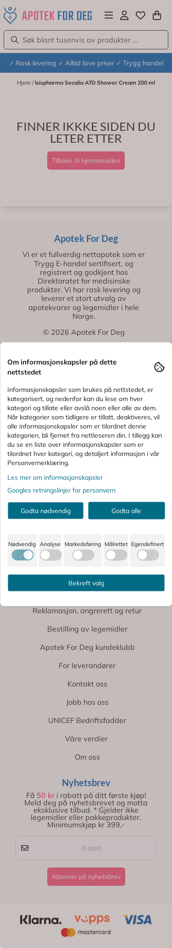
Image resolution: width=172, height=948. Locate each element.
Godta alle (126, 510)
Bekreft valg (86, 582)
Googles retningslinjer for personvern (61, 490)
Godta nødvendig (46, 510)
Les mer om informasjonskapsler (55, 477)
